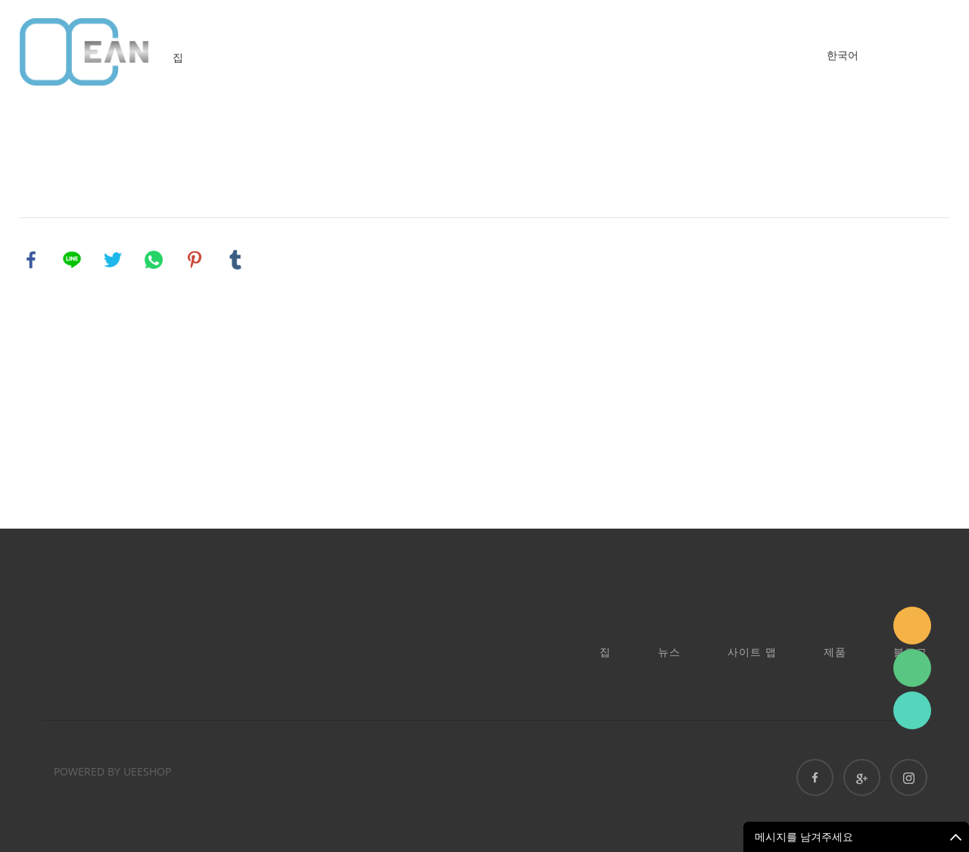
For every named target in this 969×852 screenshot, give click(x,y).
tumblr (235, 259)
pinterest (194, 259)
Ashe (912, 710)
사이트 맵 (752, 651)
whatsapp (153, 259)
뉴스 (669, 651)
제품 (835, 651)
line (72, 259)
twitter (112, 259)
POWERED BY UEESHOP (112, 771)
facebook (31, 259)
